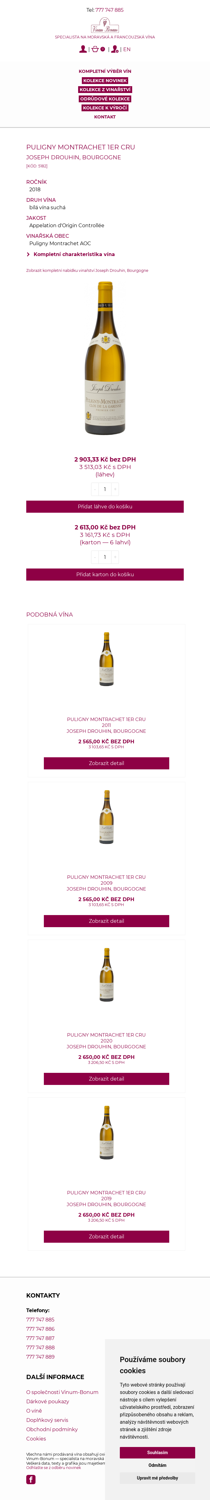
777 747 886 (40, 1329)
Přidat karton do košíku (105, 574)
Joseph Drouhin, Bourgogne (73, 157)
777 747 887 (40, 1338)
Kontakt (105, 117)
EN (127, 49)
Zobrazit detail (106, 763)
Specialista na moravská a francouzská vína (105, 37)
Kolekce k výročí (105, 108)
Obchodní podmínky (52, 1429)
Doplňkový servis (47, 1420)
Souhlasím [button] (157, 1452)
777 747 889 (40, 1357)
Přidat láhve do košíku (105, 507)
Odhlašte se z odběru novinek (53, 1467)
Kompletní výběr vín (105, 71)
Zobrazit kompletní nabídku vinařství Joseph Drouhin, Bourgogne (87, 270)
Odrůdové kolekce (105, 99)
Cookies (36, 1439)
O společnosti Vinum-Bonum (62, 1392)
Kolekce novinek (105, 80)
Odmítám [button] (157, 1465)
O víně (34, 1411)
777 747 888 (40, 1348)
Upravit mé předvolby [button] (157, 1478)
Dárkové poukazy (47, 1402)
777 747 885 (109, 10)
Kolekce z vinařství (105, 89)
